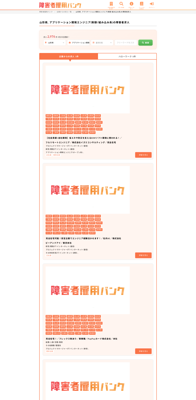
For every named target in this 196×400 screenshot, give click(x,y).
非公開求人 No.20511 (87, 248)
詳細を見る (143, 111)
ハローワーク (127, 56)
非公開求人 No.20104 (87, 296)
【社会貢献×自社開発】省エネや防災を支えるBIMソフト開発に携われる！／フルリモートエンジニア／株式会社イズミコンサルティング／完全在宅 (111, 94)
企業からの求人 (69, 56)
